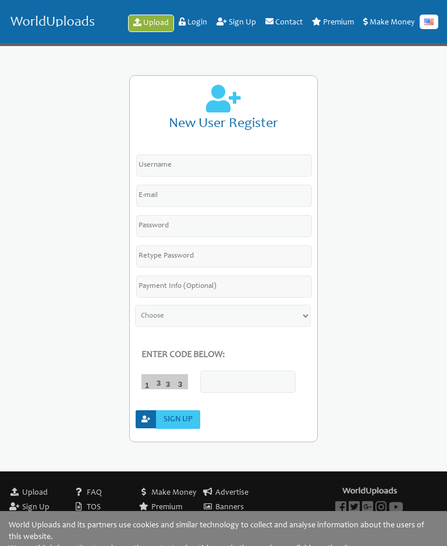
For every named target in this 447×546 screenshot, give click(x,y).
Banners (229, 507)
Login (193, 22)
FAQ (94, 493)
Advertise (232, 493)
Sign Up (236, 22)
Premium (333, 22)
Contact (284, 22)
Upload (151, 22)
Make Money (389, 22)
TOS (94, 507)
